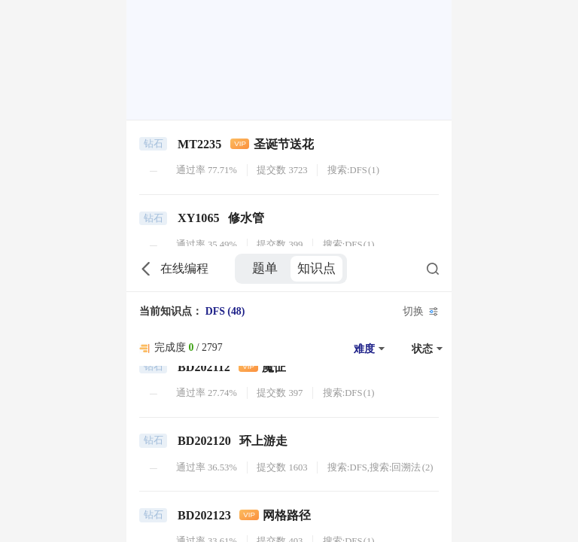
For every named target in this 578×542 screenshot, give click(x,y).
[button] (367, 102)
